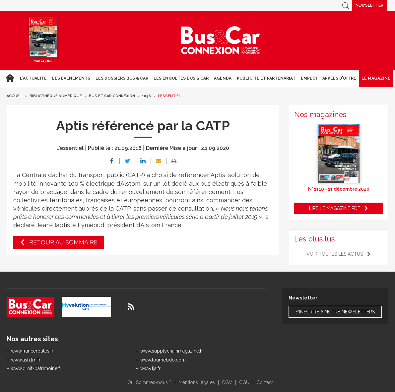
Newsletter (369, 5)
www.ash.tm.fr (25, 359)
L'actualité (33, 78)
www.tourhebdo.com (163, 359)
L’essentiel (169, 96)
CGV (227, 382)
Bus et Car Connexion (112, 96)
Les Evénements (71, 78)
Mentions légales (196, 382)
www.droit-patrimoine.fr (36, 368)
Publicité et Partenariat (266, 78)
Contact (264, 382)
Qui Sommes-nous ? (149, 382)
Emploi (309, 78)
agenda (222, 78)
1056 (146, 96)
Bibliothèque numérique (56, 96)
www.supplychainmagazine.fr (171, 351)
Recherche (346, 5)
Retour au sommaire (63, 242)
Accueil (9, 78)
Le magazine (376, 78)
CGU (244, 382)
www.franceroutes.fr (32, 351)
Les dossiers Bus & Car (122, 78)
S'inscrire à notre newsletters (335, 311)
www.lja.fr (150, 368)
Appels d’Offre (339, 78)
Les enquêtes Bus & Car (181, 78)
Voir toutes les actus (334, 254)
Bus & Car (221, 40)
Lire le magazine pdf (334, 208)
